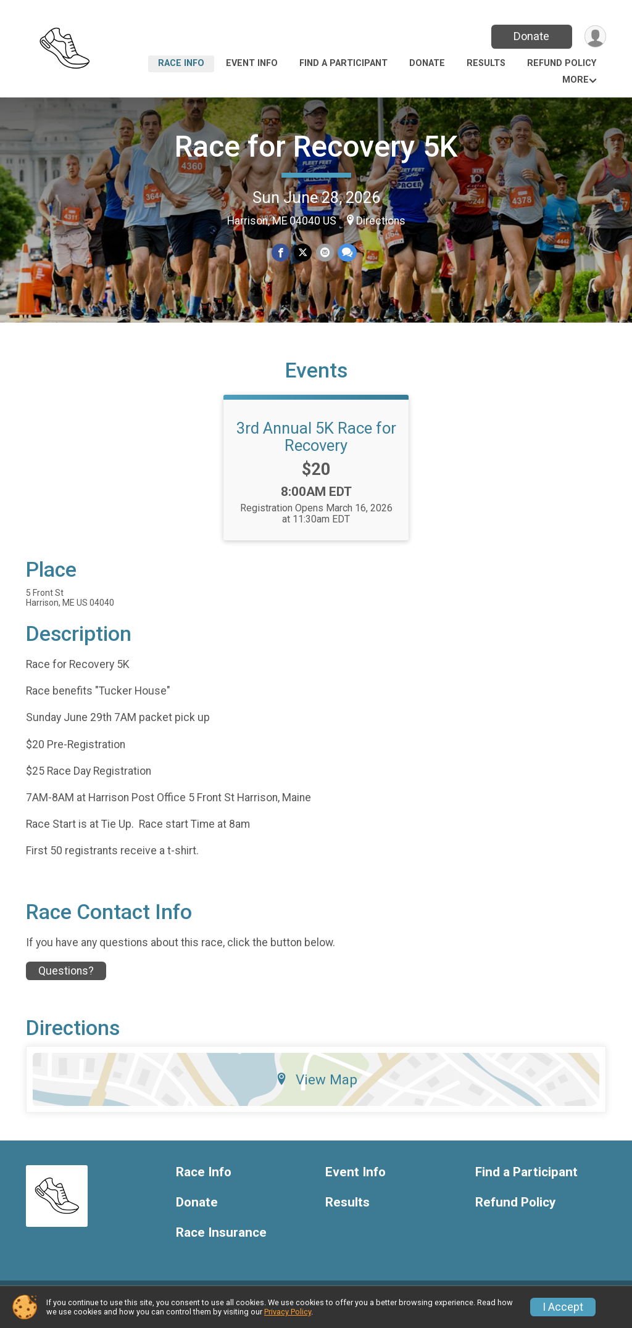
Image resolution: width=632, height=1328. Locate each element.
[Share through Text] (346, 253)
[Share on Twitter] (303, 253)
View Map (316, 1089)
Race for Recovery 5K (316, 146)
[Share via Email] (324, 253)
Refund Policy (561, 63)
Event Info (252, 63)
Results (486, 63)
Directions (380, 221)
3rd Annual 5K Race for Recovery (316, 446)
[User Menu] (594, 36)
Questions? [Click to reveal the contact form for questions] (66, 980)
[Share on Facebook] (281, 253)
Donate (531, 36)
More (575, 80)
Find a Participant (343, 63)
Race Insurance (221, 1242)
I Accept (563, 1307)
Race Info (181, 63)
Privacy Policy (287, 1311)
